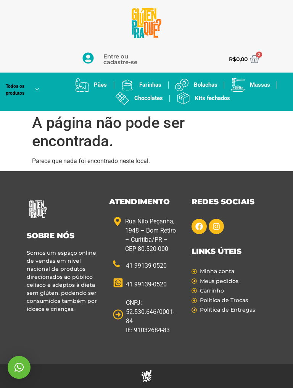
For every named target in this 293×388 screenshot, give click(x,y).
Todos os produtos (25, 90)
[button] (19, 367)
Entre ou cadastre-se (120, 59)
